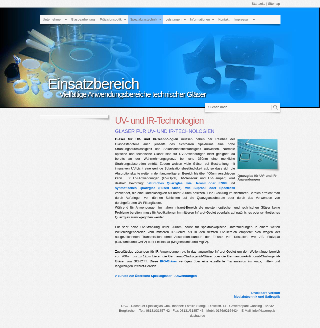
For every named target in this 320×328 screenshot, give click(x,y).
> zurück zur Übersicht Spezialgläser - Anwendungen (156, 276)
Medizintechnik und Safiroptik (257, 296)
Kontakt (223, 19)
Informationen (200, 19)
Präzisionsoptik (111, 19)
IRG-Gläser (168, 261)
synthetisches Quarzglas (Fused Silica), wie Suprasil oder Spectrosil (175, 188)
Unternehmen (52, 19)
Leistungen (174, 19)
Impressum (242, 19)
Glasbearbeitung (83, 19)
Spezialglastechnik (143, 19)
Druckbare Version (265, 293)
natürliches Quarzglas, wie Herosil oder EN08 (186, 183)
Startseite (259, 4)
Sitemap (274, 4)
